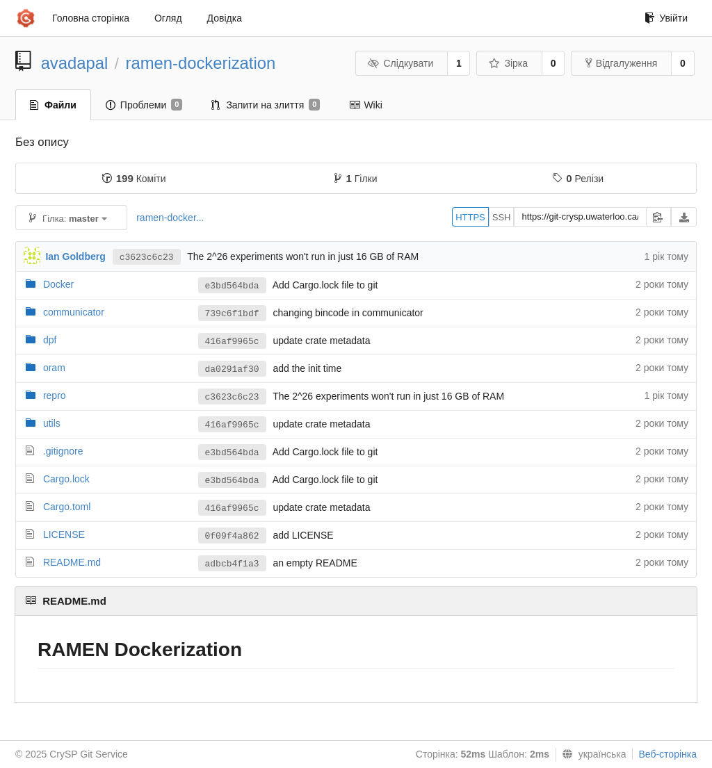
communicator (73, 312)
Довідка (224, 18)
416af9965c (232, 341)
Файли (53, 105)
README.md (72, 562)
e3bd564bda (232, 286)
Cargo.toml (66, 506)
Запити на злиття (265, 105)
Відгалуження (621, 63)
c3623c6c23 (147, 257)
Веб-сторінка (667, 754)
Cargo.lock (66, 478)
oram (54, 367)
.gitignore (63, 451)
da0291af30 (232, 369)
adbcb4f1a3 (232, 564)
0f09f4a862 (232, 536)
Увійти (666, 18)
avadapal (74, 63)
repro (54, 395)
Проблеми (144, 105)
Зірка (508, 63)
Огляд (168, 18)
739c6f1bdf (232, 314)
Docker (58, 284)
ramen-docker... (170, 217)
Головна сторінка (90, 18)
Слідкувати (400, 63)
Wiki (365, 105)
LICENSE (64, 534)
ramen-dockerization (201, 63)
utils (51, 423)
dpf (49, 339)
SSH (501, 217)
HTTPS (470, 217)
